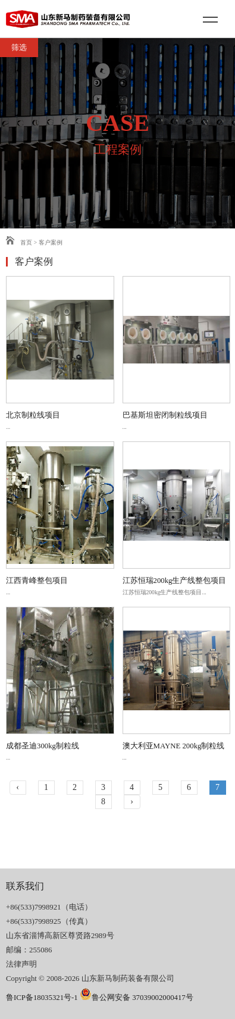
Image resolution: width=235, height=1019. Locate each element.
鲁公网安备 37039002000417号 (136, 997)
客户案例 (50, 242)
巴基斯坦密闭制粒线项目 (165, 415)
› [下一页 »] (131, 801)
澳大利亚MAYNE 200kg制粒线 (174, 746)
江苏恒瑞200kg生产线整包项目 (175, 580)
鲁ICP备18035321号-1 (42, 997)
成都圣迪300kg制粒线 (42, 746)
